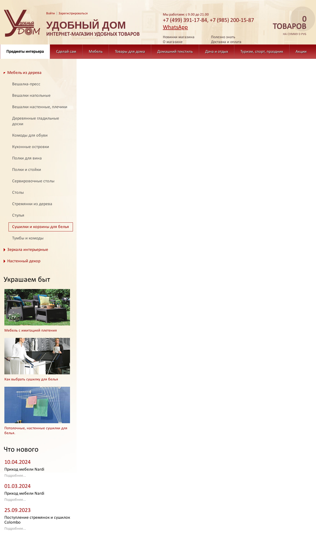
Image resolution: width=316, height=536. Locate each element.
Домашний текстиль (175, 52)
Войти (50, 13)
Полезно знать (223, 37)
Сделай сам (66, 52)
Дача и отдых (216, 52)
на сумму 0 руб (288, 26)
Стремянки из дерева (32, 204)
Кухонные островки (30, 147)
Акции (301, 52)
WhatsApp (175, 27)
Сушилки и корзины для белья (40, 227)
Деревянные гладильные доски (35, 121)
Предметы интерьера (25, 52)
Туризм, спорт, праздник (261, 52)
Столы (18, 192)
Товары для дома (130, 52)
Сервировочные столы (33, 181)
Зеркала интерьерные (27, 249)
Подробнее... (15, 476)
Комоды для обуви (30, 135)
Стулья (18, 215)
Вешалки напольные (31, 95)
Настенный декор (23, 261)
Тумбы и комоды (28, 238)
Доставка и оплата (226, 42)
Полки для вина (27, 158)
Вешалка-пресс (26, 84)
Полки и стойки (26, 169)
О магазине (173, 42)
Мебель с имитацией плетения (30, 331)
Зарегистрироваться (73, 13)
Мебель (96, 52)
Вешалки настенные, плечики (39, 107)
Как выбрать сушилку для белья (31, 379)
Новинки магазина (178, 37)
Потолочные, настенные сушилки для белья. (35, 430)
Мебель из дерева (24, 72)
